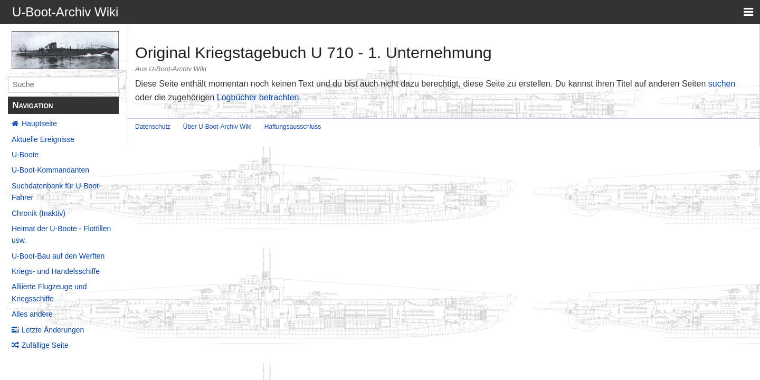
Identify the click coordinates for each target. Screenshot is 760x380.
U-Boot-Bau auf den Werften (58, 256)
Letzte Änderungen (53, 330)
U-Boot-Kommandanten (50, 170)
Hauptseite (39, 123)
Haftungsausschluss (292, 126)
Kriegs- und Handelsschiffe (56, 271)
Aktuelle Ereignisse (43, 139)
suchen (722, 83)
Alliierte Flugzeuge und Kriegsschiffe (49, 292)
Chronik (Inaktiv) (38, 213)
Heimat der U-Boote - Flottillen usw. (61, 234)
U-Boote (25, 154)
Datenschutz (152, 126)
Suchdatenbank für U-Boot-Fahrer (56, 192)
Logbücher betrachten (258, 97)
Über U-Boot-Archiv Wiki (217, 126)
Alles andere (32, 314)
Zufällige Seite (45, 345)
